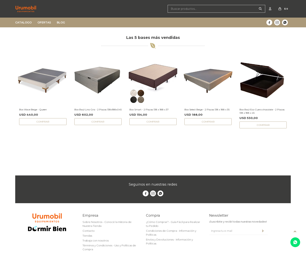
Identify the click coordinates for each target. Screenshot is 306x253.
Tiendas (87, 235)
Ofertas (44, 22)
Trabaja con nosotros (96, 240)
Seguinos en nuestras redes (153, 184)
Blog (61, 22)
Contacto (89, 230)
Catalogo (23, 22)
